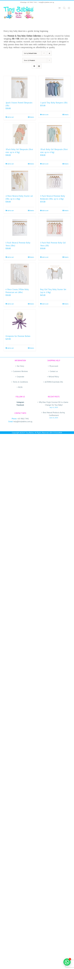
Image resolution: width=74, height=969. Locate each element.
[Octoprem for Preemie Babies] (20, 321)
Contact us (54, 371)
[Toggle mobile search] (64, 8)
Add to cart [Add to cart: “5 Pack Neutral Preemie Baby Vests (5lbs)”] (10, 257)
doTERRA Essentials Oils (54, 382)
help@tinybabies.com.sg (46, 2)
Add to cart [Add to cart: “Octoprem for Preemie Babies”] (10, 348)
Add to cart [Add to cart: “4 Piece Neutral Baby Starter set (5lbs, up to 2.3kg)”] (10, 210)
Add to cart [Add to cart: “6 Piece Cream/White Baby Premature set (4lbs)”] (10, 304)
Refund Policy (54, 376)
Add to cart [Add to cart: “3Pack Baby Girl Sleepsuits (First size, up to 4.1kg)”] (10, 164)
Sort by (30, 53)
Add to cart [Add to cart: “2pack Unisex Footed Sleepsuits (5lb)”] (10, 117)
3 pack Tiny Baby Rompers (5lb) (54, 102)
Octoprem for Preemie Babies (18, 336)
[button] (67, 962)
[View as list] (39, 66)
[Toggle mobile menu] (69, 8)
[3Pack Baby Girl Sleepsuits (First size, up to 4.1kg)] (20, 134)
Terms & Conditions (20, 382)
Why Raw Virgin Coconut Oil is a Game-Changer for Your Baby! (54, 403)
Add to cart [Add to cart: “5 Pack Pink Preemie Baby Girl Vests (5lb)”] (45, 257)
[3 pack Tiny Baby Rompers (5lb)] (54, 87)
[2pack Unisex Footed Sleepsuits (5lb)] (20, 87)
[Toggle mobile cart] (59, 8)
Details (32, 117)
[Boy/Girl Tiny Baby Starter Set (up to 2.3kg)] (54, 274)
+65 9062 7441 (23, 418)
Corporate (20, 376)
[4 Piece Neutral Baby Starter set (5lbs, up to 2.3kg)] (20, 180)
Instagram (20, 402)
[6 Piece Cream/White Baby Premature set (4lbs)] (20, 274)
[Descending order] (49, 53)
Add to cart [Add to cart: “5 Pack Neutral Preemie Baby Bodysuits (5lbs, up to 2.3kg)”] (45, 210)
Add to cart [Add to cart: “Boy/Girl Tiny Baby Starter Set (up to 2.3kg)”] (45, 304)
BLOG (20, 387)
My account (53, 366)
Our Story (20, 366)
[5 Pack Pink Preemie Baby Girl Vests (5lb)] (54, 227)
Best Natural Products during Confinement (54, 413)
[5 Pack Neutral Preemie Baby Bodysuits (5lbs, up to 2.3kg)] (54, 180)
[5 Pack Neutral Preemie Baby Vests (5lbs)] (20, 227)
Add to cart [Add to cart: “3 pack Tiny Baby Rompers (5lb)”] (45, 114)
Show (29, 60)
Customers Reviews (20, 371)
